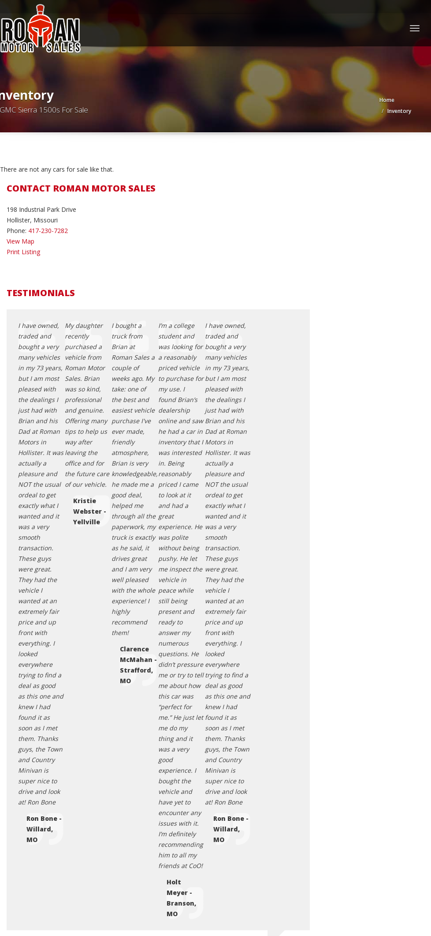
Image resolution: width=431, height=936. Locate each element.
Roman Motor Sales (60, 867)
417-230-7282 (48, 230)
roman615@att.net (45, 552)
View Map (20, 241)
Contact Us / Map (49, 745)
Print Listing (23, 252)
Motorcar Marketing (119, 877)
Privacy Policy (43, 756)
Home (386, 100)
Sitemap (36, 788)
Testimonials (42, 777)
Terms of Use (43, 767)
